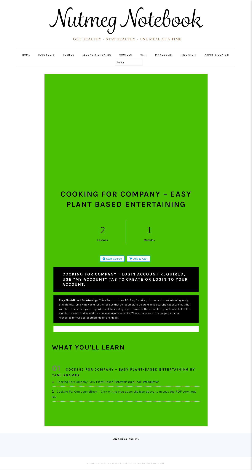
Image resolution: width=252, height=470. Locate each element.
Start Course (112, 258)
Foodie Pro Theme (153, 463)
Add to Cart (138, 258)
